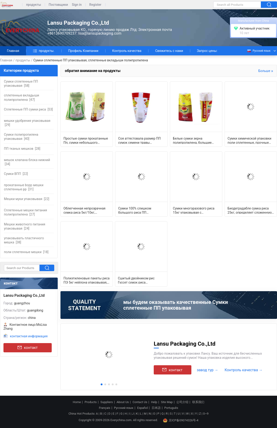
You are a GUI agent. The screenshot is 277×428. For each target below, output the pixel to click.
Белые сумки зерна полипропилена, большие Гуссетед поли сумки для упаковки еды (192, 140)
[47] (21, 97)
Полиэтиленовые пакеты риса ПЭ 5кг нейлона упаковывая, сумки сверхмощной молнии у (86, 280)
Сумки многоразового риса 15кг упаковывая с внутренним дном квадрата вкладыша (194, 210)
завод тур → (207, 370)
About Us (123, 402)
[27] (25, 212)
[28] (22, 148)
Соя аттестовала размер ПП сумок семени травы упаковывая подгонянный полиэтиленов (139, 140)
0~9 (205, 413)
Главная (13, 51)
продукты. (43, 50)
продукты (33, 4)
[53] (28, 109)
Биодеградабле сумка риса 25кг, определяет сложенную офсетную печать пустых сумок (250, 210)
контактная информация (29, 336)
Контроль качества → (243, 370)
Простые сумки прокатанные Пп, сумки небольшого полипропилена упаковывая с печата (86, 140)
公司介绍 (182, 402)
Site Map (167, 402)
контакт (28, 347)
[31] (23, 187)
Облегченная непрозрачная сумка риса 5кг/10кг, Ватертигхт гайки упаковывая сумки (86, 210)
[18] (26, 252)
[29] (27, 123)
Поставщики (58, 4)
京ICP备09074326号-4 (181, 420)
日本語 (156, 408)
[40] (21, 137)
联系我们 (198, 402)
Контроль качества (126, 51)
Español (142, 408)
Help (154, 402)
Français (104, 408)
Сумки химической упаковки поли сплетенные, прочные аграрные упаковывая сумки (249, 140)
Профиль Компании (83, 51)
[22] (16, 174)
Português (171, 408)
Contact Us (139, 402)
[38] (24, 240)
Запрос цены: (207, 51)
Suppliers (106, 402)
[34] (27, 162)
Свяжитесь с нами (169, 51)
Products (91, 402)
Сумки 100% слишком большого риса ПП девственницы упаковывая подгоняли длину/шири (139, 210)
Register (95, 4)
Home (77, 402)
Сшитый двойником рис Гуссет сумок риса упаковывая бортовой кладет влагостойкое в (140, 280)
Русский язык (259, 50)
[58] (21, 83)
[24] (24, 226)
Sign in (77, 4)
